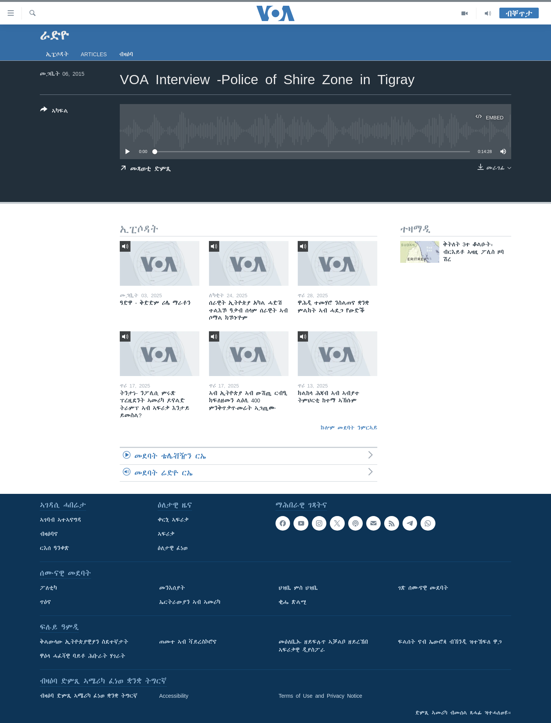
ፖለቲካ (48, 588)
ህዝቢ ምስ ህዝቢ (298, 588)
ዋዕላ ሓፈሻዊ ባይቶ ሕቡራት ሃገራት (82, 656)
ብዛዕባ (126, 54)
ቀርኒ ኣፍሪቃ (173, 519)
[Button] (54, 111)
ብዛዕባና (49, 534)
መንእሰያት (172, 588)
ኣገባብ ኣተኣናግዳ (61, 519)
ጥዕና (45, 602)
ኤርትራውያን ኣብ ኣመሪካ (189, 602)
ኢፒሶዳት (57, 54)
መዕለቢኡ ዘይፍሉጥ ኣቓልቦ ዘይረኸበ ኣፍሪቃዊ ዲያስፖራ (323, 645)
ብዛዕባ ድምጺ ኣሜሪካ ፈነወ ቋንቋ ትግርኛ (88, 695)
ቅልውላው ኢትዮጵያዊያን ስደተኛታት (84, 641)
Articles (94, 54)
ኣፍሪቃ (166, 534)
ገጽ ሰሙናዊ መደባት (423, 588)
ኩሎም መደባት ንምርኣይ (349, 428)
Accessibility (173, 695)
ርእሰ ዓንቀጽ (54, 548)
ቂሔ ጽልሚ (292, 602)
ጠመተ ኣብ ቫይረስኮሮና (188, 641)
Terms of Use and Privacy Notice (320, 695)
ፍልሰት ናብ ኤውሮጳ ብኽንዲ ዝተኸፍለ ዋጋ (450, 641)
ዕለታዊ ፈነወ (172, 548)
